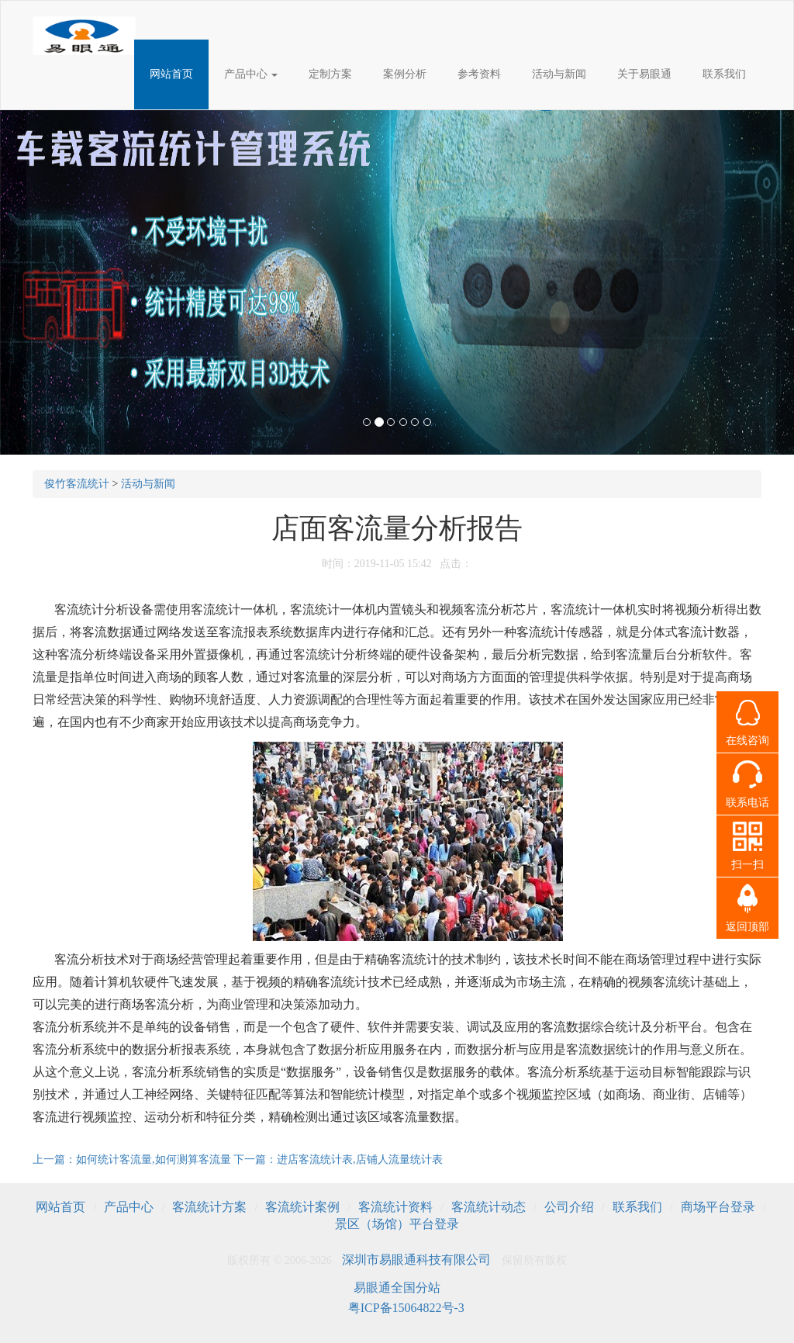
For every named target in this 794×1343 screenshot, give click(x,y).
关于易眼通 (644, 74)
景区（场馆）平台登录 (397, 1224)
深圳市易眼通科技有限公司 (416, 1259)
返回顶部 (747, 927)
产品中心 (251, 74)
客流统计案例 (302, 1206)
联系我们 (724, 74)
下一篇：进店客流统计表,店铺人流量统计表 (338, 1159)
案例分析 (404, 74)
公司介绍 (569, 1206)
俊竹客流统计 (76, 484)
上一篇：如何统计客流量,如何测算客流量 (133, 1159)
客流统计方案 (209, 1206)
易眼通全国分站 (397, 1287)
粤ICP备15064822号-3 (406, 1307)
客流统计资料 (395, 1206)
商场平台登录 (718, 1206)
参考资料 (479, 74)
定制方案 (330, 74)
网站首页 (171, 74)
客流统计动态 (488, 1206)
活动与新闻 (559, 74)
